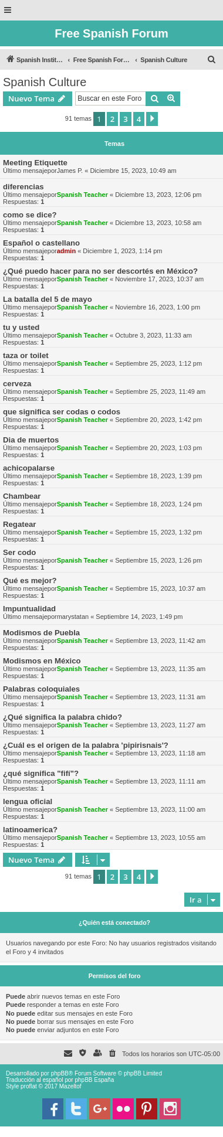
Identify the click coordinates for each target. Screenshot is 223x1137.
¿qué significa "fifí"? (41, 773)
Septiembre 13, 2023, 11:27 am (160, 725)
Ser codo (19, 552)
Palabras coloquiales (41, 689)
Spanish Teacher (82, 194)
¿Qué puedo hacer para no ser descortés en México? (100, 271)
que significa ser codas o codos (61, 411)
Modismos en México (42, 660)
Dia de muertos (31, 439)
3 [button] (125, 119)
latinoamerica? (30, 829)
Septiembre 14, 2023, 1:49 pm (139, 616)
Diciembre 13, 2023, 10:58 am (158, 222)
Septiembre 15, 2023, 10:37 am (160, 588)
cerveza (17, 383)
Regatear (19, 524)
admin (66, 250)
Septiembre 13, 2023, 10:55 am (160, 837)
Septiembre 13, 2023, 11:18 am (160, 753)
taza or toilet (26, 355)
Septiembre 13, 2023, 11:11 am (160, 781)
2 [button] (112, 119)
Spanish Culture (44, 82)
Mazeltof (70, 1086)
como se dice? (30, 214)
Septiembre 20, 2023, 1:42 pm (158, 419)
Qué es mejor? (30, 580)
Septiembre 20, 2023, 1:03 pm (158, 447)
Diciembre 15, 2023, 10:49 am (133, 170)
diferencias (23, 186)
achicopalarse (29, 468)
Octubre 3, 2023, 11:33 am (153, 335)
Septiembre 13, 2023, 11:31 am (160, 696)
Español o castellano (41, 243)
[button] (152, 119)
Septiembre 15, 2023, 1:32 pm (158, 532)
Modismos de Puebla (41, 632)
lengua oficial (27, 801)
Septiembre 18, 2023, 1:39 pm (158, 475)
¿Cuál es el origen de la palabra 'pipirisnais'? (85, 745)
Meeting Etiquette (35, 162)
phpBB (60, 1073)
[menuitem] (212, 60)
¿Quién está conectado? (114, 922)
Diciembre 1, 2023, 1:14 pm (122, 250)
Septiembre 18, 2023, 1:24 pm (158, 504)
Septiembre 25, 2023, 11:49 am (160, 391)
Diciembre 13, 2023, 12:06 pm (158, 194)
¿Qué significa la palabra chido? (62, 717)
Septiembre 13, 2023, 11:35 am (160, 668)
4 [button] (139, 119)
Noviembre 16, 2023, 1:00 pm (157, 307)
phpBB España (94, 1080)
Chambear (22, 496)
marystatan (73, 616)
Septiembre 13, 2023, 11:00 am (160, 809)
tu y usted (21, 327)
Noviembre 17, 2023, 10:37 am (159, 278)
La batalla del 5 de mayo (47, 299)
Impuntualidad (29, 608)
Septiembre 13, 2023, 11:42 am (160, 640)
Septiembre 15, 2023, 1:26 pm (158, 560)
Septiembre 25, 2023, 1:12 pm (158, 363)
